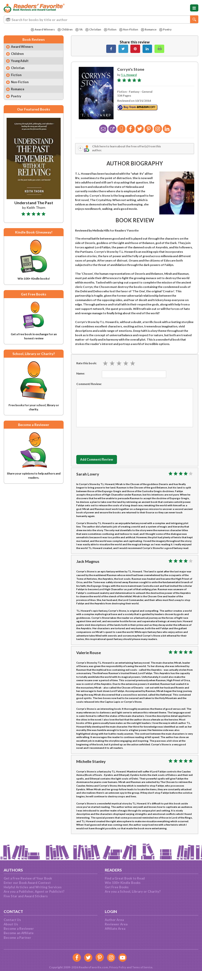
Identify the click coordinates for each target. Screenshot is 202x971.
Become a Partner (17, 938)
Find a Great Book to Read (125, 878)
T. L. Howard (129, 75)
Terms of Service (143, 967)
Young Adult (21, 62)
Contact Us (12, 920)
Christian (92, 29)
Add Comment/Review (99, 460)
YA (77, 29)
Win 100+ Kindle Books (123, 883)
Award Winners (40, 29)
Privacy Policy (116, 967)
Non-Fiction (129, 29)
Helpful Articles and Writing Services (33, 887)
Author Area (114, 920)
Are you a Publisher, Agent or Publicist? (34, 891)
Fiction (109, 29)
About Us (11, 924)
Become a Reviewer (19, 929)
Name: (80, 374)
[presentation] (113, 440)
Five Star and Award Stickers (26, 896)
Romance (150, 29)
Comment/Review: (89, 384)
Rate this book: (86, 364)
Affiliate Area (115, 929)
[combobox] (101, 19)
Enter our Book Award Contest (27, 883)
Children (63, 29)
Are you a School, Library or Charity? (133, 891)
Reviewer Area (116, 924)
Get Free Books (117, 887)
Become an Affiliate (19, 933)
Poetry (168, 29)
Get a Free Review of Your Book (28, 878)
